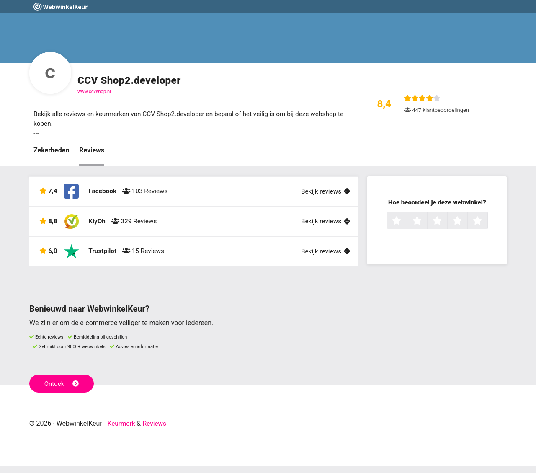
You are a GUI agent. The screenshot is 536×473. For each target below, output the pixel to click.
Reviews (91, 151)
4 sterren (466, 222)
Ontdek (62, 390)
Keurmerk (122, 430)
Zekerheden (51, 151)
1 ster (406, 222)
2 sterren (426, 222)
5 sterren (486, 222)
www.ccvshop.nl (94, 91)
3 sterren (446, 222)
